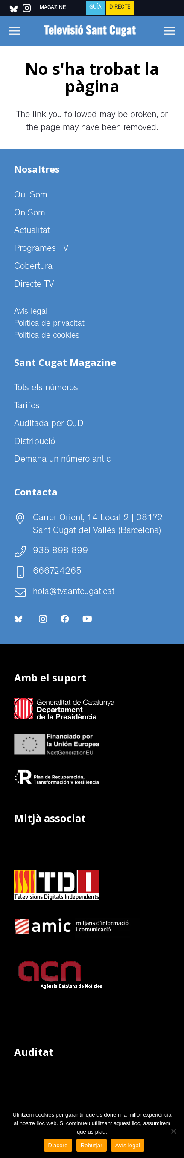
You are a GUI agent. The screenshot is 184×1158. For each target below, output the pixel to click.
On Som (29, 213)
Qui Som (30, 195)
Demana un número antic (62, 460)
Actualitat (32, 231)
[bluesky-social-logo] (13, 9)
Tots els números (46, 388)
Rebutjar (91, 1145)
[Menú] (14, 30)
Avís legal (30, 312)
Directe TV (34, 285)
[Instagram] (42, 619)
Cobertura (33, 267)
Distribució (34, 442)
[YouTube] (87, 619)
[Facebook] (65, 619)
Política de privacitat (49, 324)
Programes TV (41, 249)
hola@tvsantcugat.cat (73, 592)
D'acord (58, 1145)
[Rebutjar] (173, 1131)
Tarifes (27, 406)
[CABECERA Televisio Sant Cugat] (91, 31)
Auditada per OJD (49, 424)
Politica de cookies (46, 336)
